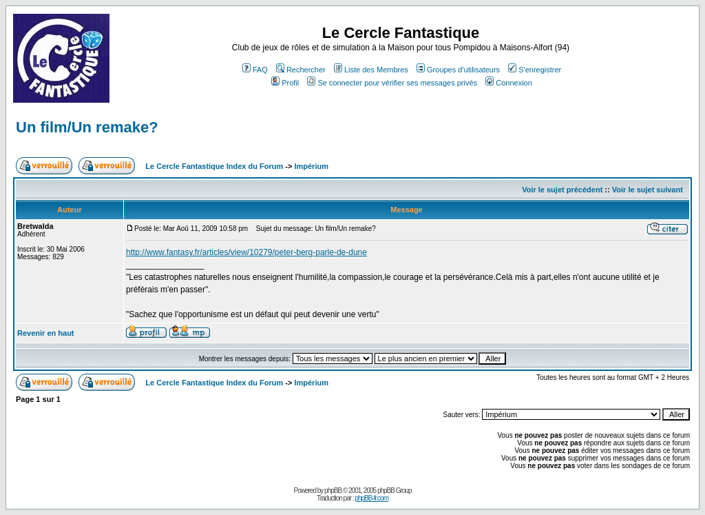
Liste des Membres (371, 69)
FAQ (255, 69)
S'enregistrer (534, 69)
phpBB (332, 490)
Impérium (311, 166)
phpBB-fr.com (371, 498)
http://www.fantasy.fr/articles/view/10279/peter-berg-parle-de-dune (246, 252)
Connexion (508, 83)
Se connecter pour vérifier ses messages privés (392, 83)
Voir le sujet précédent (562, 189)
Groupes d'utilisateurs (458, 69)
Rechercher (301, 69)
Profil (285, 83)
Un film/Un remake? (87, 127)
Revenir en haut (45, 333)
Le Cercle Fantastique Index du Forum (214, 166)
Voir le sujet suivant (647, 189)
